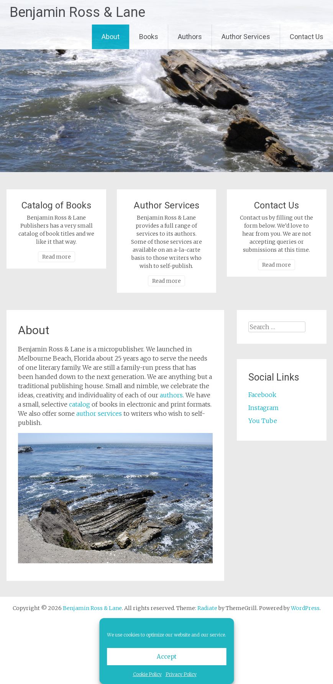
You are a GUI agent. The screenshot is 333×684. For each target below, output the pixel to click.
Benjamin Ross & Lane (77, 12)
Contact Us (306, 37)
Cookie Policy (147, 674)
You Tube (262, 421)
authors (171, 395)
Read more (56, 256)
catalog (79, 404)
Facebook (262, 395)
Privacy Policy (181, 674)
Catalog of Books (56, 205)
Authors (190, 37)
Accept (167, 656)
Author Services (245, 37)
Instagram (263, 408)
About (111, 37)
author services (99, 413)
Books (148, 37)
